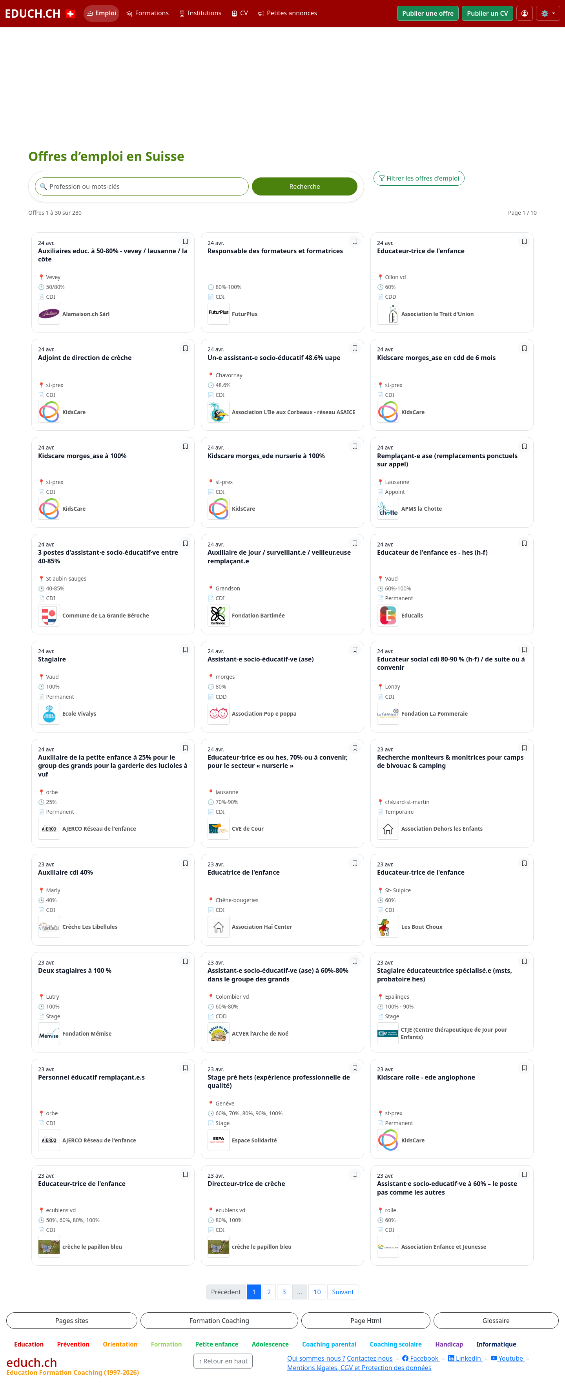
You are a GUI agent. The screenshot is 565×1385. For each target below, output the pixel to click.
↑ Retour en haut (223, 1361)
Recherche (304, 186)
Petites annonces (287, 13)
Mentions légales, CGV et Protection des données (359, 1367)
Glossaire (496, 1320)
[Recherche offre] (142, 186)
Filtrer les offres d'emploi (419, 178)
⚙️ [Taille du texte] (545, 13)
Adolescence (270, 1344)
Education (29, 1344)
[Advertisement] (282, 86)
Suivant (343, 1292)
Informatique (496, 1344)
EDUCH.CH (41, 13)
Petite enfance (217, 1344)
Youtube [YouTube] (508, 1358)
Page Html (365, 1320)
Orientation (120, 1344)
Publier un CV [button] (487, 13)
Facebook (421, 1358)
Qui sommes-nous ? (316, 1358)
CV (239, 13)
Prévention (73, 1344)
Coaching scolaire (396, 1344)
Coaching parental (329, 1344)
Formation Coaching (219, 1320)
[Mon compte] (524, 13)
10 (317, 1292)
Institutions (200, 13)
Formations (147, 13)
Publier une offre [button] (428, 13)
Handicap (449, 1344)
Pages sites (71, 1320)
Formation (166, 1344)
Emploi (101, 13)
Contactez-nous (370, 1358)
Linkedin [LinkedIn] (465, 1358)
